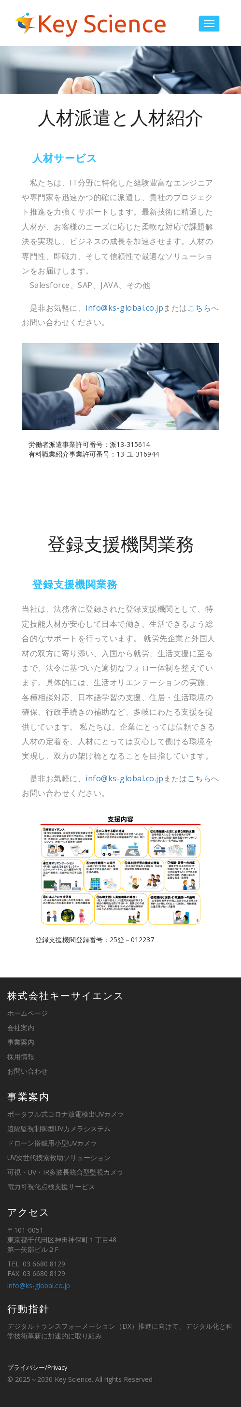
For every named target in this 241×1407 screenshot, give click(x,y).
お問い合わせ (27, 1071)
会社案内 (20, 1027)
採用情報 (20, 1056)
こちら (199, 307)
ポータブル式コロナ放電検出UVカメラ (65, 1114)
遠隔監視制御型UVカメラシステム (59, 1128)
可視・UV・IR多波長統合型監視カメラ (65, 1172)
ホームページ (27, 1013)
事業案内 (20, 1042)
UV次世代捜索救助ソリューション (59, 1157)
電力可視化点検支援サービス (51, 1186)
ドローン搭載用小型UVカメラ (52, 1143)
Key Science (102, 23)
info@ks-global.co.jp (124, 307)
